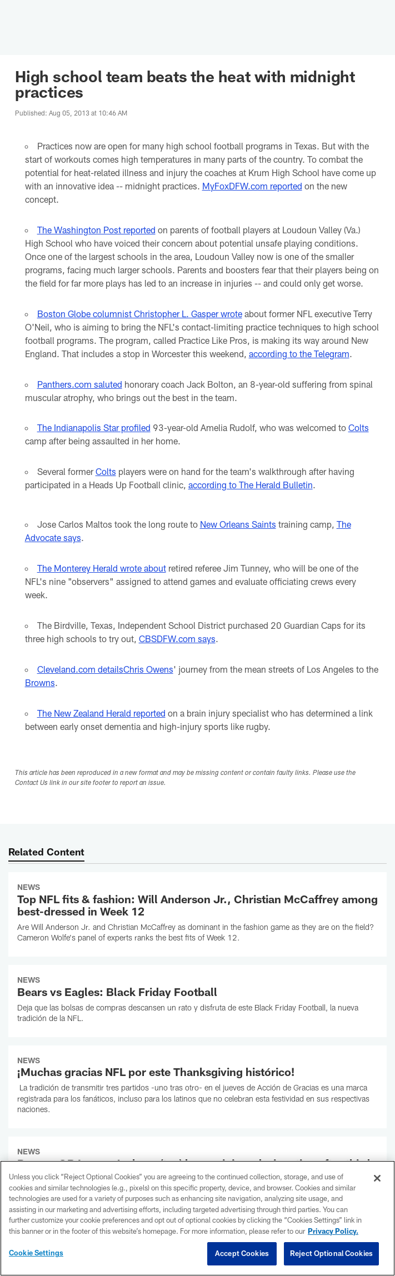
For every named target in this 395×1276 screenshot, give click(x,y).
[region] (197, 1218)
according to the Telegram (299, 353)
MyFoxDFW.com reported (252, 186)
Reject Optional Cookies (331, 1253)
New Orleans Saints (238, 524)
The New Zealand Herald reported (101, 713)
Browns (40, 682)
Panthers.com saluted (79, 384)
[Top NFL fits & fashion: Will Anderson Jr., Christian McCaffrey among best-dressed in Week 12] (197, 914)
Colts (358, 427)
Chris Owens (148, 669)
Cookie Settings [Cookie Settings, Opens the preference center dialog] (36, 1252)
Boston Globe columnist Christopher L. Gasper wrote (139, 313)
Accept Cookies (242, 1253)
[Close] (377, 1178)
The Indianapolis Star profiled (94, 427)
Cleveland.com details (80, 669)
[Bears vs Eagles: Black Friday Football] (197, 1001)
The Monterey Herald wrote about (101, 568)
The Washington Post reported (96, 229)
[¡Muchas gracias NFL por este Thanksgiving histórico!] (197, 1086)
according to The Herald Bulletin (250, 484)
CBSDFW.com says (177, 638)
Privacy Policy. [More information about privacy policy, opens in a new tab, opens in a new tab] (333, 1231)
